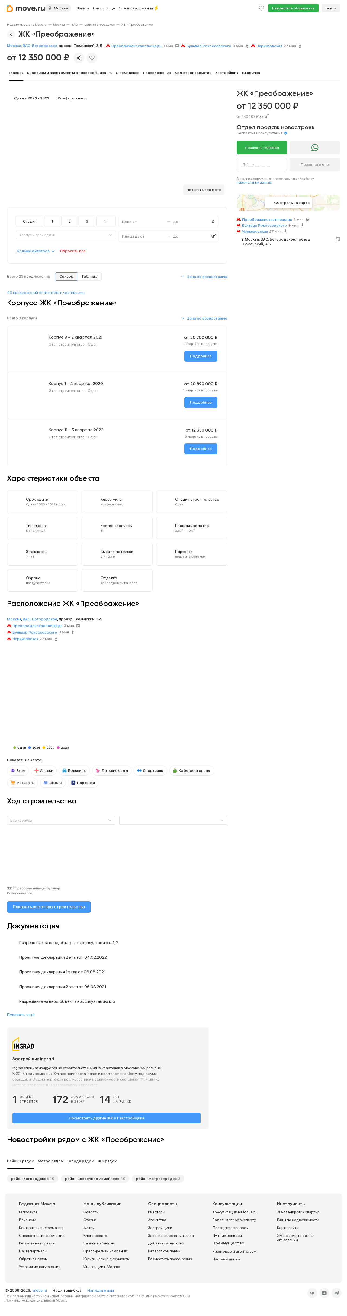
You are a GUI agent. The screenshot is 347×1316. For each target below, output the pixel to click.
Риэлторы (156, 1212)
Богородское (44, 45)
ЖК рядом (107, 1160)
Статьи (89, 1219)
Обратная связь (33, 1258)
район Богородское (99, 25)
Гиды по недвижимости (298, 1219)
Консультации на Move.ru (235, 1212)
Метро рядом (50, 1160)
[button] (204, 277)
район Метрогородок (156, 1178)
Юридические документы (106, 1258)
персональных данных (254, 182)
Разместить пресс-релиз (170, 1258)
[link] (27, 25)
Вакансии (27, 1219)
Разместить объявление (293, 8)
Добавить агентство (166, 1243)
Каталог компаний (164, 1251)
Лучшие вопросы (227, 1235)
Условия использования (39, 1266)
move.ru (40, 1290)
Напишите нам (100, 1290)
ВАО (74, 25)
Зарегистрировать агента (171, 1235)
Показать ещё (21, 1014)
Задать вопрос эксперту (234, 1219)
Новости (90, 1212)
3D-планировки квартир (298, 1212)
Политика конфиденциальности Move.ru (36, 1300)
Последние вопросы (230, 1227)
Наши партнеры (33, 1251)
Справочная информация (41, 1235)
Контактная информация (41, 1227)
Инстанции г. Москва (101, 1266)
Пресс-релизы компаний (105, 1251)
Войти (331, 8)
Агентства (157, 1219)
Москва (59, 25)
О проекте (28, 1212)
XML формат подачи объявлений (295, 1237)
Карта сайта (288, 1227)
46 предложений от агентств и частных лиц (46, 292)
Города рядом (80, 1160)
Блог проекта (95, 1235)
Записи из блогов (98, 1243)
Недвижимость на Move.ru (27, 25)
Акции (89, 1227)
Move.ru (163, 1296)
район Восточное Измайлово (92, 1178)
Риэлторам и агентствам (234, 1251)
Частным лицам (226, 1259)
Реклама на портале (37, 1243)
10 (52, 1178)
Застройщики (160, 1227)
